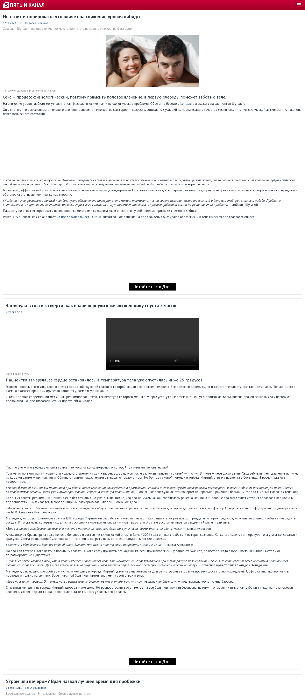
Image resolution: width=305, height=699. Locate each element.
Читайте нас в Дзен (152, 286)
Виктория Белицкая (36, 23)
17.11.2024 (9, 23)
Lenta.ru (186, 103)
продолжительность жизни (81, 217)
